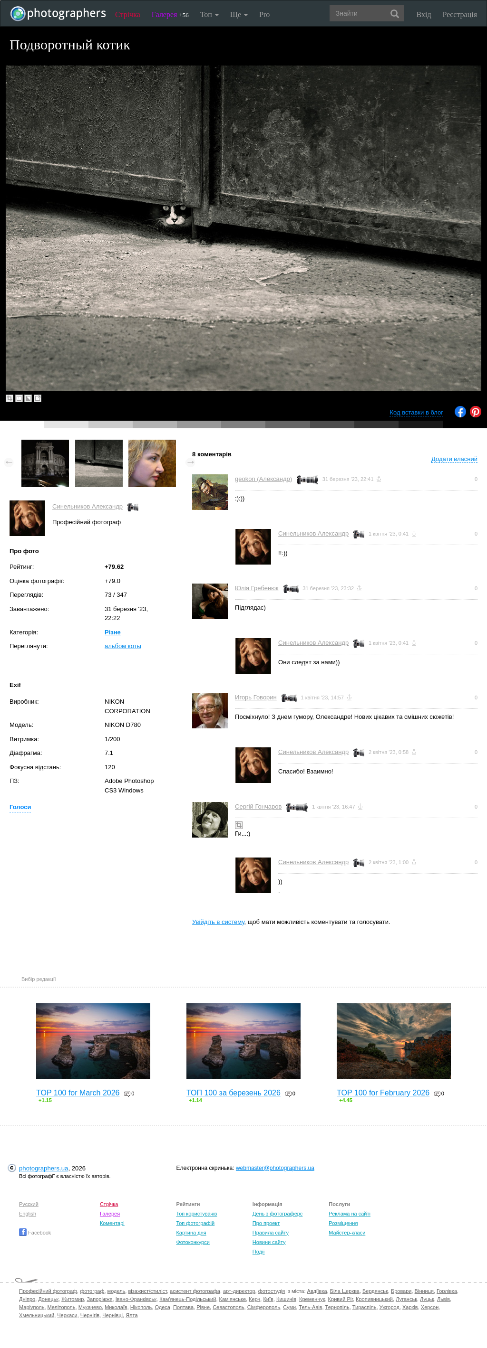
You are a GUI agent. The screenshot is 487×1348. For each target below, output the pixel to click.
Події (259, 1251)
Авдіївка (317, 1291)
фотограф (92, 1291)
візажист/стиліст (147, 1291)
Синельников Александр (87, 506)
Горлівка (447, 1291)
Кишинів (286, 1299)
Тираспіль (364, 1307)
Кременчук (312, 1299)
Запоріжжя (99, 1299)
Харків (410, 1307)
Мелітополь (62, 1307)
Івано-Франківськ (136, 1299)
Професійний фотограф (48, 1291)
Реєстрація (460, 14)
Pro (264, 14)
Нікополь (141, 1307)
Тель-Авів (310, 1307)
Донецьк (48, 1299)
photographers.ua (43, 1168)
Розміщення (343, 1223)
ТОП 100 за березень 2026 (233, 1093)
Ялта (131, 1315)
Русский (29, 1204)
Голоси (20, 807)
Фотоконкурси (192, 1242)
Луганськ (406, 1299)
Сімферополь (263, 1307)
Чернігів (89, 1315)
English (27, 1213)
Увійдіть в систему (218, 921)
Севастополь (228, 1307)
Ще (239, 14)
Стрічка (127, 14)
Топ (209, 14)
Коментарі (112, 1223)
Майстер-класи (347, 1232)
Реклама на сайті (349, 1213)
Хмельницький (36, 1315)
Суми (289, 1307)
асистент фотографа (195, 1291)
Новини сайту (269, 1242)
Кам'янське (232, 1299)
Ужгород (389, 1307)
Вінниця (424, 1291)
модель (116, 1291)
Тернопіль (337, 1307)
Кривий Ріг (340, 1299)
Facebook (35, 1232)
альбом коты (123, 646)
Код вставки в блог (416, 412)
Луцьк (427, 1299)
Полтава (183, 1307)
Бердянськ (375, 1291)
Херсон (429, 1307)
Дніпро (27, 1299)
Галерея (170, 14)
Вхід (424, 14)
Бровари (401, 1291)
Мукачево (90, 1307)
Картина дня (191, 1232)
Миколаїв (116, 1307)
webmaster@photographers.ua (275, 1168)
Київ (268, 1299)
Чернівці (112, 1315)
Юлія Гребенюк (256, 588)
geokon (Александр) (263, 478)
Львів (443, 1299)
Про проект (266, 1223)
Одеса (162, 1307)
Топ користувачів (196, 1213)
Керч (254, 1299)
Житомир (72, 1299)
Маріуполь (31, 1307)
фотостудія (271, 1291)
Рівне (203, 1307)
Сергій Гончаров (258, 806)
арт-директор (239, 1291)
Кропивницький (374, 1299)
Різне (113, 632)
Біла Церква (345, 1291)
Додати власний (454, 458)
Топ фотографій (195, 1223)
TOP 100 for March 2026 (78, 1093)
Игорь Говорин (256, 697)
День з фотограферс (278, 1213)
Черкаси (67, 1315)
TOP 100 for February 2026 (383, 1093)
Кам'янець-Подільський (187, 1299)
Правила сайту (271, 1232)
